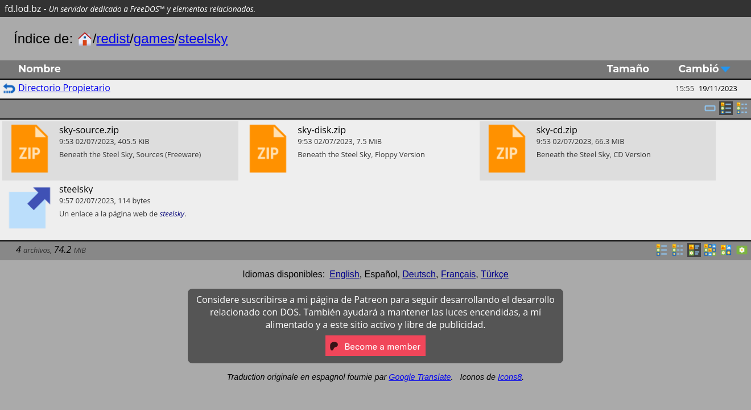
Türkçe (495, 274)
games (154, 38)
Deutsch (419, 274)
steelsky (203, 38)
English (344, 274)
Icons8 (510, 377)
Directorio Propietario (64, 87)
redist (113, 38)
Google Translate (420, 377)
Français (458, 274)
